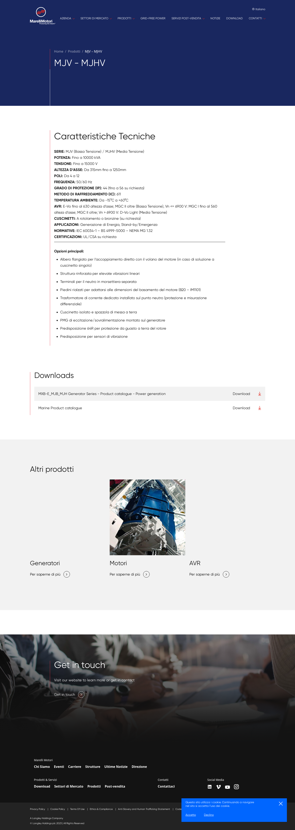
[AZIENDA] (67, 18)
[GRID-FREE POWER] (153, 18)
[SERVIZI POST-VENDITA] (188, 18)
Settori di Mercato (68, 786)
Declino (209, 814)
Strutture (92, 766)
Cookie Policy (57, 809)
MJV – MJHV (93, 51)
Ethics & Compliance (101, 809)
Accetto (191, 814)
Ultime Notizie (116, 766)
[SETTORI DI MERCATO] (96, 18)
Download (42, 786)
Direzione (139, 766)
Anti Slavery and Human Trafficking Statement (144, 809)
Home (58, 51)
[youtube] (227, 787)
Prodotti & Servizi (45, 779)
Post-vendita (115, 786)
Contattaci (166, 786)
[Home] (42, 18)
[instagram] (236, 786)
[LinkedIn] (209, 786)
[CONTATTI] (257, 18)
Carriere (74, 766)
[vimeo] (218, 787)
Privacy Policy (38, 809)
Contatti (163, 779)
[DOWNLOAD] (234, 18)
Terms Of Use (77, 809)
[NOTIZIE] (215, 18)
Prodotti (94, 786)
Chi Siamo (42, 766)
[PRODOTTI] (126, 18)
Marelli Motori (43, 760)
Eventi (59, 766)
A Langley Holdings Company (46, 818)
